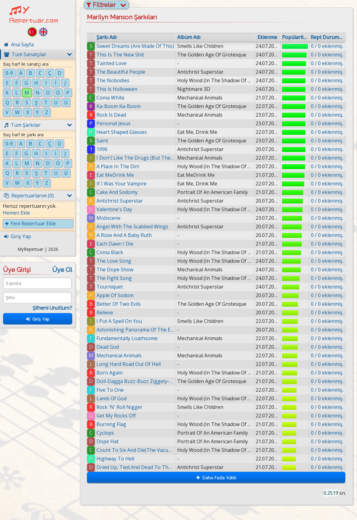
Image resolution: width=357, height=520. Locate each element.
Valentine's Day (114, 209)
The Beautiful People (120, 71)
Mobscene (108, 218)
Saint (102, 140)
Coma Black (109, 252)
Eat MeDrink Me (115, 175)
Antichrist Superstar (119, 200)
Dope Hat (107, 441)
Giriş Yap (37, 319)
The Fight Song (114, 278)
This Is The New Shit (120, 54)
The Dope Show (114, 269)
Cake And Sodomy (117, 192)
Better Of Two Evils (118, 304)
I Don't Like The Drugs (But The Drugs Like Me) (135, 157)
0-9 (9, 73)
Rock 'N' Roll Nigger (119, 407)
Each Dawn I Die (114, 243)
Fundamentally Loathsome (127, 338)
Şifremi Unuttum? (52, 308)
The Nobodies (112, 80)
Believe (104, 312)
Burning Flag (111, 424)
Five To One (110, 389)
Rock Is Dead (111, 114)
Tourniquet (109, 286)
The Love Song (113, 261)
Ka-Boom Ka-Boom (118, 106)
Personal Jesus (113, 123)
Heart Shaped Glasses (121, 132)
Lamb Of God (111, 398)
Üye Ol (62, 270)
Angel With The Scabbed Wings (132, 226)
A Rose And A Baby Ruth (124, 235)
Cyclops (105, 432)
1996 (102, 149)
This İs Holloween (116, 89)
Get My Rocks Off (116, 415)
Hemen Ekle (16, 212)
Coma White (110, 97)
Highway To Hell (115, 458)
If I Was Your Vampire (121, 183)
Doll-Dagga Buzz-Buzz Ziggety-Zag (135, 381)
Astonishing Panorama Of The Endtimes (135, 329)
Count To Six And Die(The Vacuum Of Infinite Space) (135, 450)
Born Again (109, 372)
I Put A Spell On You (119, 321)
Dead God (107, 346)
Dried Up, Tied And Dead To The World (135, 467)
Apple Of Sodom (115, 295)
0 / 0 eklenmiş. (327, 46)
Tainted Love (111, 63)
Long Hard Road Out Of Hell (128, 364)
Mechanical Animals (119, 355)
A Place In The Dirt (117, 166)
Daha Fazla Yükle (216, 477)
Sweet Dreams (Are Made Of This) (135, 46)
